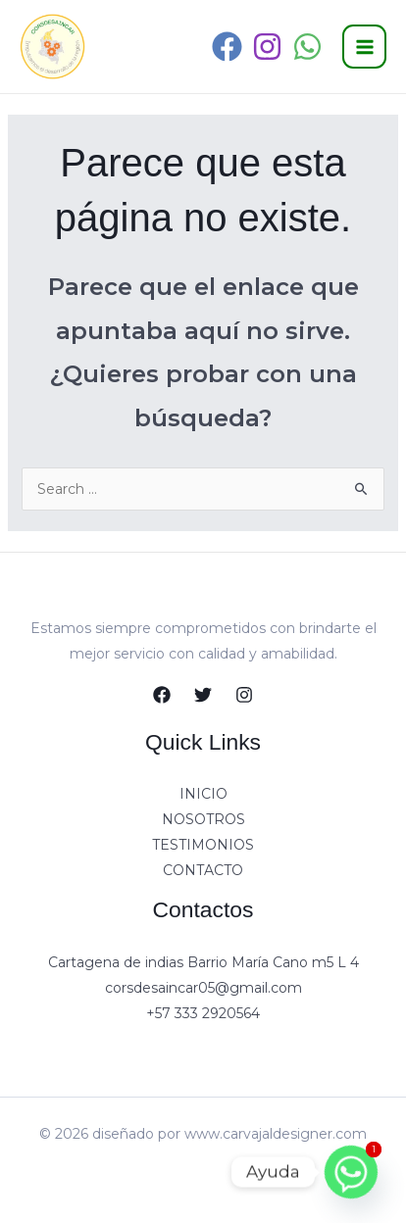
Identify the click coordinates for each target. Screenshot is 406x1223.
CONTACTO (203, 870)
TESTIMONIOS (203, 845)
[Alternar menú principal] (364, 46)
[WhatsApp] (307, 46)
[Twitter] (203, 695)
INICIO (203, 794)
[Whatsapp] (351, 1172)
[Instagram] (267, 46)
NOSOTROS (203, 819)
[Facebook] (227, 46)
